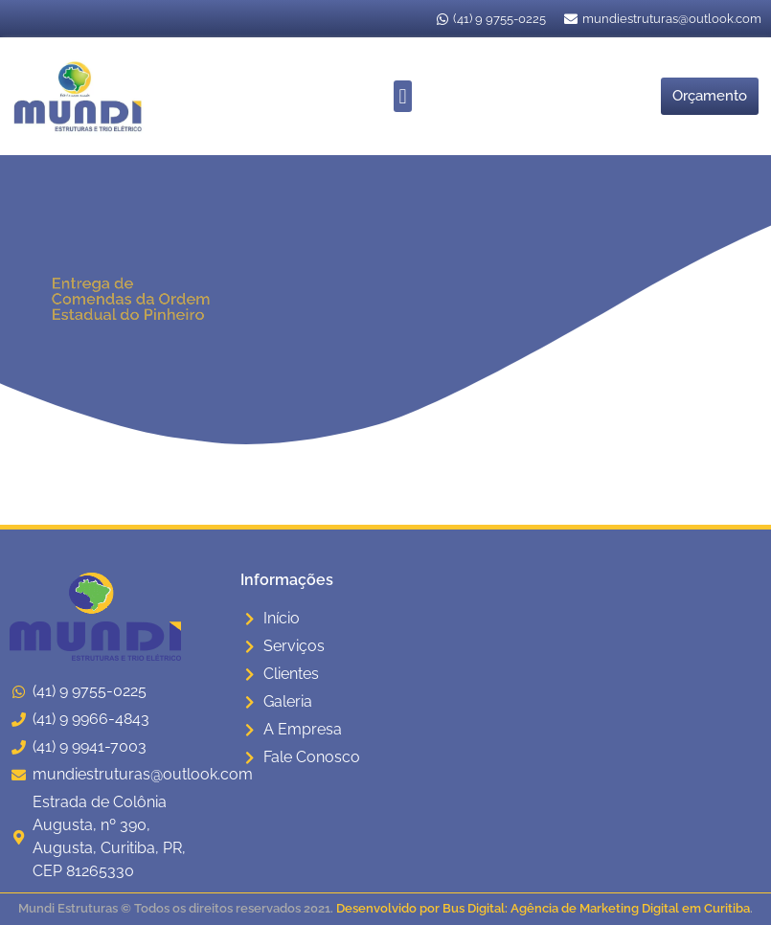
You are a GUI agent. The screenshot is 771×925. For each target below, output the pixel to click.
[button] (403, 96)
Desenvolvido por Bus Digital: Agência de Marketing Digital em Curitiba (543, 908)
